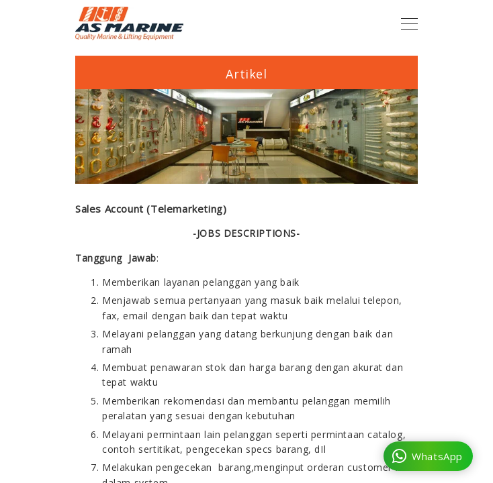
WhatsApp (427, 456)
